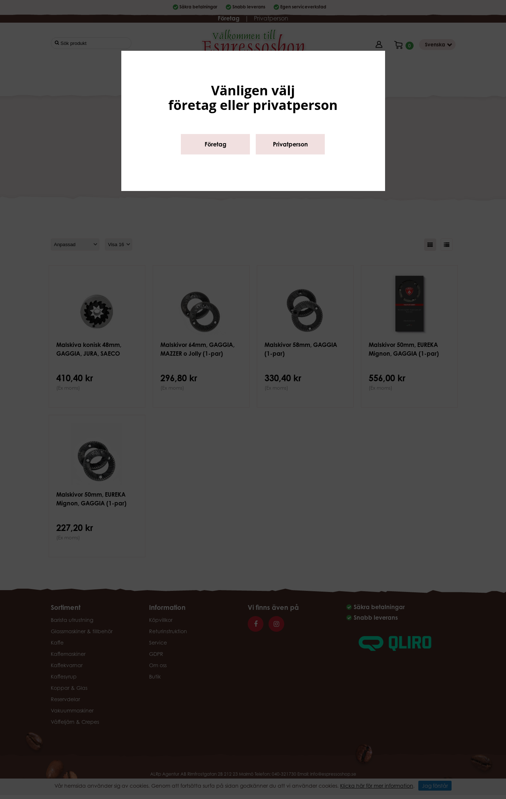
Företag (216, 144)
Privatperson (290, 144)
